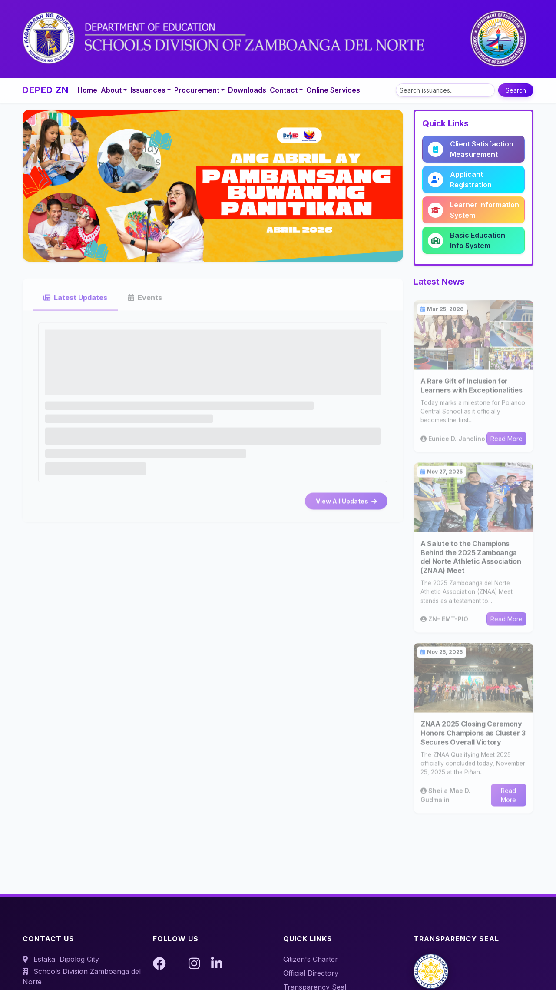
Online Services (333, 90)
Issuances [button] (147, 90)
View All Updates (346, 506)
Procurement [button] (196, 90)
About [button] (111, 90)
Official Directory (310, 973)
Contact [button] (284, 90)
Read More (506, 444)
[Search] (445, 90)
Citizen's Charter (310, 959)
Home (87, 90)
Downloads (247, 90)
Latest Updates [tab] (75, 303)
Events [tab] (145, 303)
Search (516, 90)
